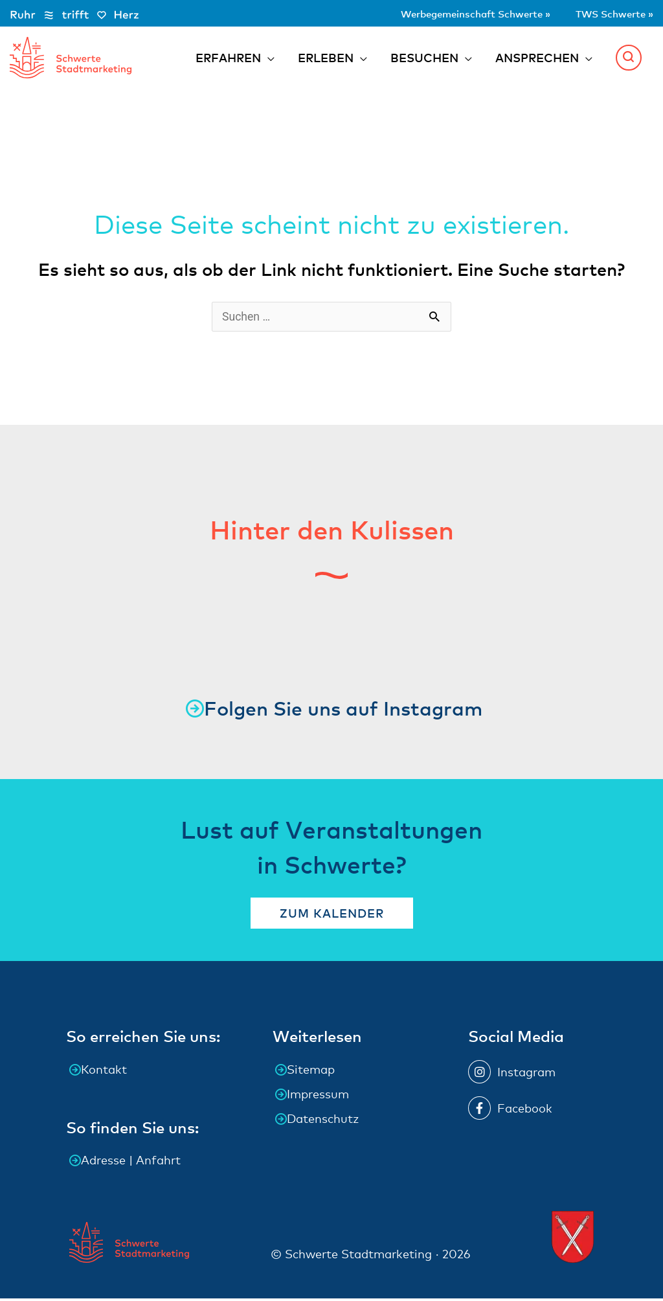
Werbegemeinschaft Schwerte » (443, 12)
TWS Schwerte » (606, 12)
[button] (629, 58)
